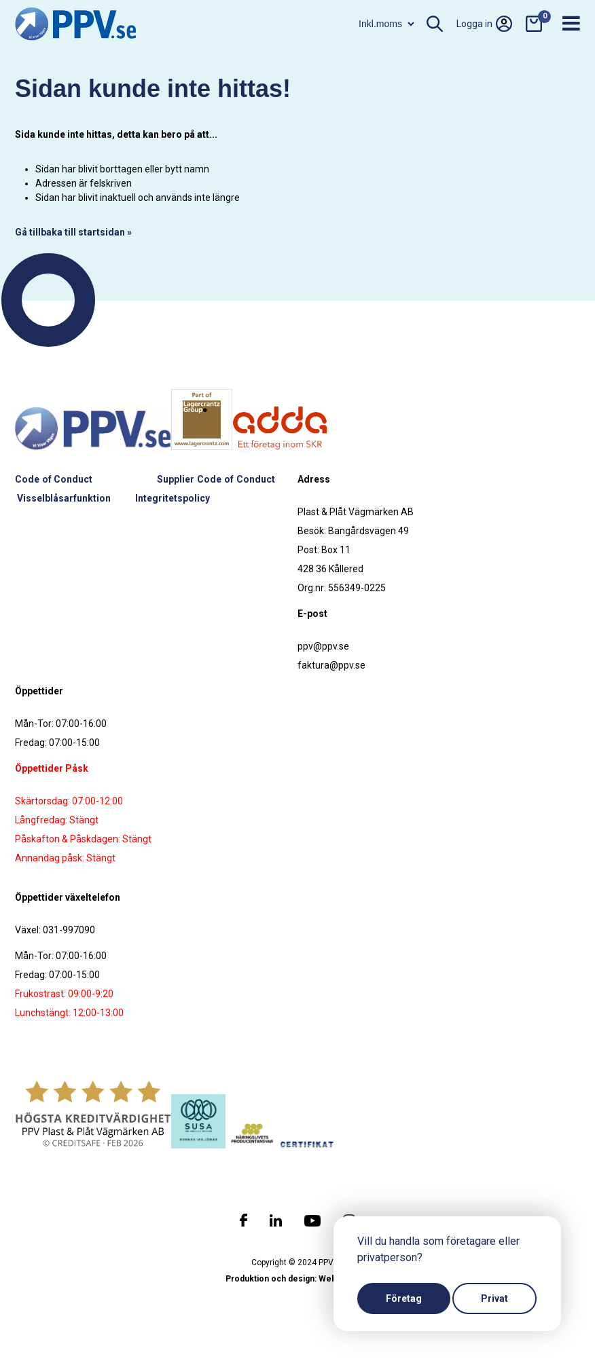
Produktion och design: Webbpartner (297, 1279)
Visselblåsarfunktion (64, 498)
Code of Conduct (54, 479)
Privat (494, 1298)
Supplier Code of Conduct (215, 479)
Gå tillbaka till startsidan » (73, 232)
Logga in (484, 24)
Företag (404, 1298)
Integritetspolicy (172, 498)
